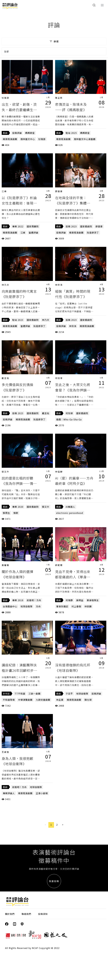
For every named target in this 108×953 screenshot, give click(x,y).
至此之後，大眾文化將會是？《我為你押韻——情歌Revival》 (72, 390)
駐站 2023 (17, 320)
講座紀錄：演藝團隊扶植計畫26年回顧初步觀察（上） (19, 670)
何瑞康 (69, 600)
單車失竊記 (62, 606)
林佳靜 (59, 471)
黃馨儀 (5, 565)
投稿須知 (43, 914)
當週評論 (33, 232)
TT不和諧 (20, 693)
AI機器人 (70, 506)
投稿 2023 (71, 226)
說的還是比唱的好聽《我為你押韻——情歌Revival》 (19, 483)
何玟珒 (59, 378)
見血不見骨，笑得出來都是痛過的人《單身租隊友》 (72, 577)
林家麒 (88, 606)
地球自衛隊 (26, 606)
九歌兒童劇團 (43, 699)
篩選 (54, 41)
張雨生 (6, 513)
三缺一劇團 (34, 693)
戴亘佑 (5, 378)
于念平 (69, 693)
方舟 (38, 606)
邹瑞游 (5, 97)
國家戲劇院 (86, 226)
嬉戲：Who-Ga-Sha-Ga (69, 419)
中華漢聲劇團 (25, 699)
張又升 (5, 471)
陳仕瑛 (88, 699)
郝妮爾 (59, 565)
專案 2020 (17, 506)
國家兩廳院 (33, 226)
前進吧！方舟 (34, 600)
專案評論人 (9, 793)
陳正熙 (59, 97)
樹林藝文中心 (28, 139)
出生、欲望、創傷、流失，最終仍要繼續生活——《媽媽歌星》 (19, 109)
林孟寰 (59, 699)
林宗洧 (59, 284)
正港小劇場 (42, 793)
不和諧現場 (9, 699)
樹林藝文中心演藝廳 (84, 139)
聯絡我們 (26, 914)
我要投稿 (54, 881)
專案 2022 (17, 226)
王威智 (5, 751)
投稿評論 (17, 133)
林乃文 (5, 284)
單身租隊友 (93, 600)
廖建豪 (59, 191)
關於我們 (10, 914)
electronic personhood (69, 513)
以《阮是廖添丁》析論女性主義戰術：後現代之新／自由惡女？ (19, 203)
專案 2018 (17, 600)
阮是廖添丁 (93, 232)
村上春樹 (76, 606)
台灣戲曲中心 (10, 606)
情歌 (15, 513)
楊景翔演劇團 (10, 139)
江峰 (4, 191)
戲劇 (5, 133)
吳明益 (79, 600)
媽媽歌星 (30, 133)
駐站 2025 (71, 133)
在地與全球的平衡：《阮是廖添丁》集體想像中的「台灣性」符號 (72, 203)
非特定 (6, 693)
